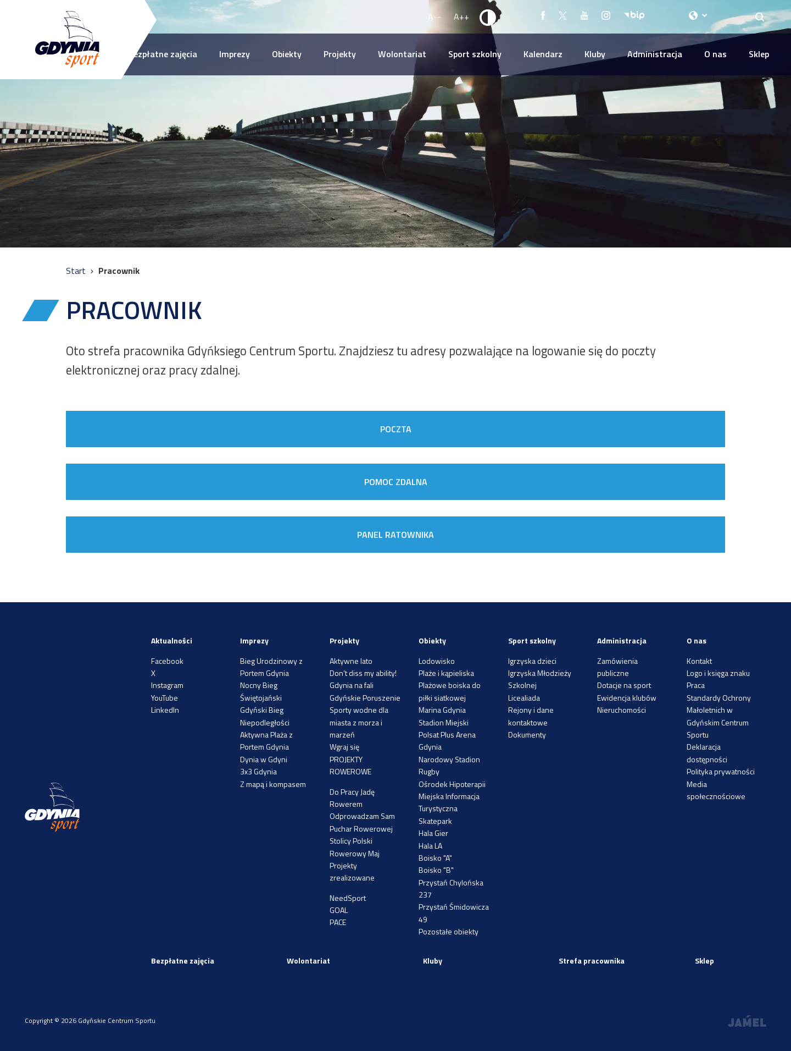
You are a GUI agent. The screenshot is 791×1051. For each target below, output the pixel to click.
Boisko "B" (436, 870)
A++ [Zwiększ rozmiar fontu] (461, 16)
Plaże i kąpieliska (446, 673)
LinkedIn (165, 710)
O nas (715, 53)
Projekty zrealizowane (352, 871)
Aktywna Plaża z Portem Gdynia (266, 740)
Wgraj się (344, 746)
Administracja (654, 53)
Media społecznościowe (716, 790)
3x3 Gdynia (258, 771)
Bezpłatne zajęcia (162, 53)
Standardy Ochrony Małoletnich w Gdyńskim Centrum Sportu (719, 716)
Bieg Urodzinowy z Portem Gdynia (271, 667)
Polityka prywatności (721, 771)
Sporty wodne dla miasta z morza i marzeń (359, 722)
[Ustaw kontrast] (488, 17)
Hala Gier (433, 833)
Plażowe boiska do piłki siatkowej (450, 691)
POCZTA (395, 429)
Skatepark (435, 821)
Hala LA (430, 845)
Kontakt (699, 661)
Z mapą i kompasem (273, 784)
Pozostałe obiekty (448, 931)
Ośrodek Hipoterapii (452, 784)
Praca (696, 685)
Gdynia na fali (352, 685)
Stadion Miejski (444, 722)
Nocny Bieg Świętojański (261, 691)
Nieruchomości (621, 710)
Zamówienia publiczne (617, 667)
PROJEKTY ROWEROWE (350, 765)
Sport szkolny (475, 53)
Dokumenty (527, 734)
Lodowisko (437, 661)
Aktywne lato (351, 661)
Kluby (594, 53)
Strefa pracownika (592, 960)
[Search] (760, 17)
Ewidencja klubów (626, 697)
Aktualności (171, 640)
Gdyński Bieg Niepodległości (264, 716)
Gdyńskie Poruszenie (365, 697)
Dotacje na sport (624, 685)
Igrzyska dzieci (532, 661)
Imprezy (234, 53)
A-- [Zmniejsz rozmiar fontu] (434, 16)
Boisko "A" (435, 857)
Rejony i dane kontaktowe (531, 716)
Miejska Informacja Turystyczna (449, 802)
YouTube (164, 697)
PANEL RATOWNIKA (395, 534)
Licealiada (524, 697)
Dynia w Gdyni (263, 759)
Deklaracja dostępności (707, 752)
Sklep (759, 53)
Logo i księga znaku (718, 673)
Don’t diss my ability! (363, 673)
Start (77, 270)
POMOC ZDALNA (395, 481)
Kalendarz (542, 53)
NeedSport (348, 898)
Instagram (167, 685)
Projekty (340, 53)
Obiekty (287, 53)
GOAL (339, 910)
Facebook (167, 661)
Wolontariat (402, 53)
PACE (338, 922)
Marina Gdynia (442, 710)
